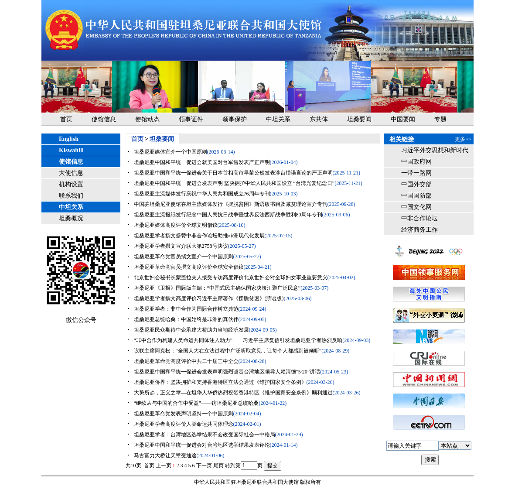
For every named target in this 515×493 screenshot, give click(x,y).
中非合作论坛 (419, 218)
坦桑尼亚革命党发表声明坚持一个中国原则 (183, 414)
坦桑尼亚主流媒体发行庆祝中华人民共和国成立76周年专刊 (202, 194)
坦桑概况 (71, 218)
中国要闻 (403, 119)
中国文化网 (416, 207)
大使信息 (71, 173)
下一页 (204, 465)
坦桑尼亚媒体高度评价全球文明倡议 (176, 225)
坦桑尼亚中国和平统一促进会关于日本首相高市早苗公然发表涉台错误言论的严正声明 (233, 173)
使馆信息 (104, 119)
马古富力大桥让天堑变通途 (165, 455)
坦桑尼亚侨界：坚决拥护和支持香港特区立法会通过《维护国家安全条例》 (220, 382)
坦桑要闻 (359, 119)
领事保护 (234, 119)
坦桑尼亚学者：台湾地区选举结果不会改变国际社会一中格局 (204, 434)
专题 (440, 119)
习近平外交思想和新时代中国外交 (434, 151)
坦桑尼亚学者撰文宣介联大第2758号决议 (181, 246)
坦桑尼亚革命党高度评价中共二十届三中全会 (186, 361)
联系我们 (71, 195)
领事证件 (191, 119)
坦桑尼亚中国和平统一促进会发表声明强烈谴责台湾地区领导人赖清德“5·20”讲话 (227, 372)
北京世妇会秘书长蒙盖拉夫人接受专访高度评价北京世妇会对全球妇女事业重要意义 (230, 277)
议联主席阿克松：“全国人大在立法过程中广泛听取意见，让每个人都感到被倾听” (228, 351)
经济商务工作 (419, 229)
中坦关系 (278, 119)
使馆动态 (147, 119)
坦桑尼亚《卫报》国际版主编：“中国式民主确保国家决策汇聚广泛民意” (217, 288)
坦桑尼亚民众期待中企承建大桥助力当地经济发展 (191, 330)
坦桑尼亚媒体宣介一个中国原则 (170, 152)
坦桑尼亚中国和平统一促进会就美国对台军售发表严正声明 (202, 162)
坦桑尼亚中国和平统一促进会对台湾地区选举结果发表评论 (202, 445)
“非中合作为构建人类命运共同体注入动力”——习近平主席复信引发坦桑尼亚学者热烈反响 (238, 340)
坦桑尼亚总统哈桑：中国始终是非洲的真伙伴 (186, 319)
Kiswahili (71, 150)
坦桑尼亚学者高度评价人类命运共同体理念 (183, 424)
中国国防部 (416, 195)
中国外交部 (416, 184)
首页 (66, 119)
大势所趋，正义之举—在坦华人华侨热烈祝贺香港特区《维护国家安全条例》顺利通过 (233, 393)
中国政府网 (416, 161)
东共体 (319, 119)
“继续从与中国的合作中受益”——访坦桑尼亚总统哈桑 (196, 403)
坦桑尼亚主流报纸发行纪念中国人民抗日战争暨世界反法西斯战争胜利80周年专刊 (228, 215)
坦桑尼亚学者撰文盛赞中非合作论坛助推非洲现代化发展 (199, 236)
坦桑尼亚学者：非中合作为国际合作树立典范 (186, 309)
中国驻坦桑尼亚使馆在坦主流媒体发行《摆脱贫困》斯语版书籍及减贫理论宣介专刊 (230, 204)
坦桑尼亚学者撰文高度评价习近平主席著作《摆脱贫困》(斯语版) (209, 298)
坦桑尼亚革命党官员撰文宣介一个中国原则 (183, 256)
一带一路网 (416, 173)
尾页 (218, 465)
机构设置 (71, 184)
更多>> (463, 139)
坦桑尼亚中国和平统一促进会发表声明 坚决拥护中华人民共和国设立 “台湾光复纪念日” (234, 183)
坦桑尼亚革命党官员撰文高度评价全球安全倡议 (189, 267)
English (68, 139)
